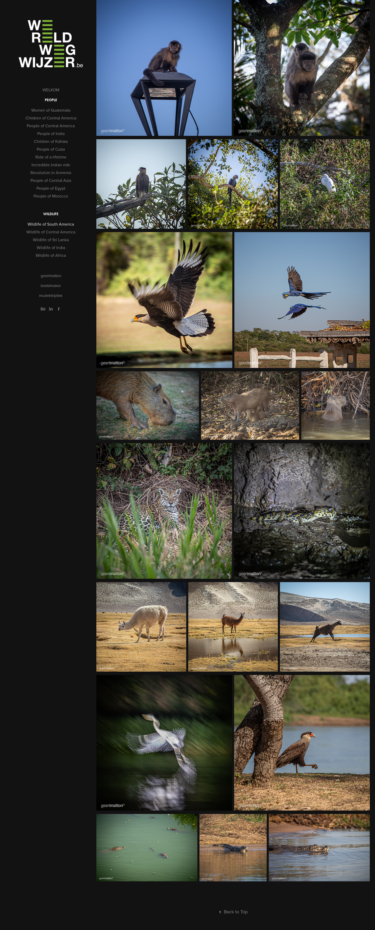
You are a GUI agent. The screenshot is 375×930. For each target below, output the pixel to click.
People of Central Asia (50, 180)
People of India (51, 133)
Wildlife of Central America (50, 232)
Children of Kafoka (51, 141)
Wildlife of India (51, 247)
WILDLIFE (50, 214)
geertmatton (51, 275)
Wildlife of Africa (51, 255)
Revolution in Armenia (50, 172)
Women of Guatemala (50, 110)
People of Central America (51, 126)
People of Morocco (51, 196)
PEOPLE (51, 100)
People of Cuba (51, 149)
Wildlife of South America (51, 224)
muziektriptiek (51, 295)
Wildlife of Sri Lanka (51, 240)
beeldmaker (51, 285)
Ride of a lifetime (50, 157)
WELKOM (50, 90)
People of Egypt (50, 188)
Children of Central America (51, 118)
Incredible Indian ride (51, 165)
